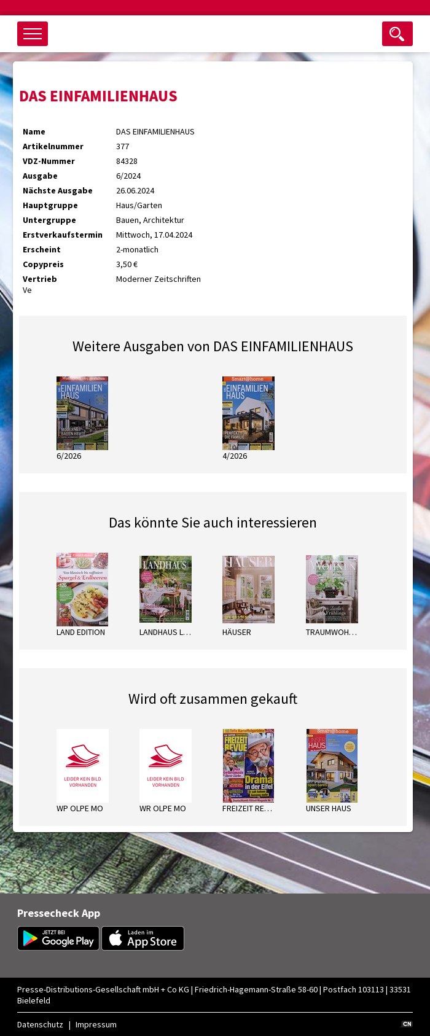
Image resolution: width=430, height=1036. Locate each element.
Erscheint (42, 249)
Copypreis (43, 264)
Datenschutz (40, 1024)
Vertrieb (40, 278)
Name (34, 131)
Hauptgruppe (50, 205)
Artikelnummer (53, 146)
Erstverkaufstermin (63, 234)
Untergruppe (49, 219)
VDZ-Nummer (49, 160)
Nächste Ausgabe (58, 190)
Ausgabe (40, 175)
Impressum (96, 1024)
